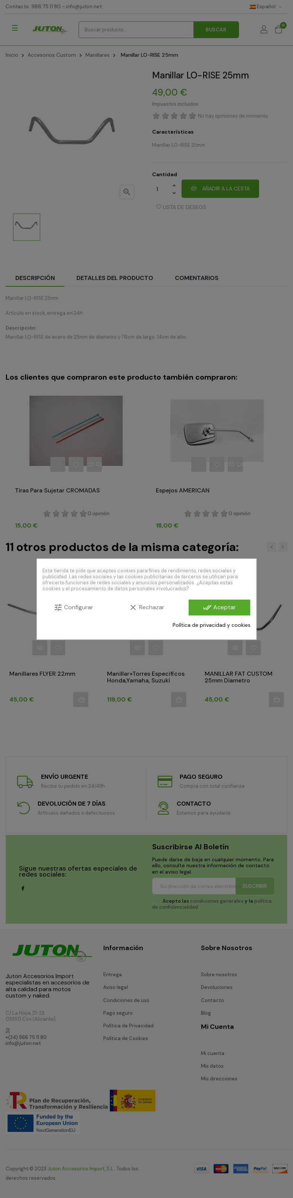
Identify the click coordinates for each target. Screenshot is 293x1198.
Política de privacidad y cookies (212, 625)
